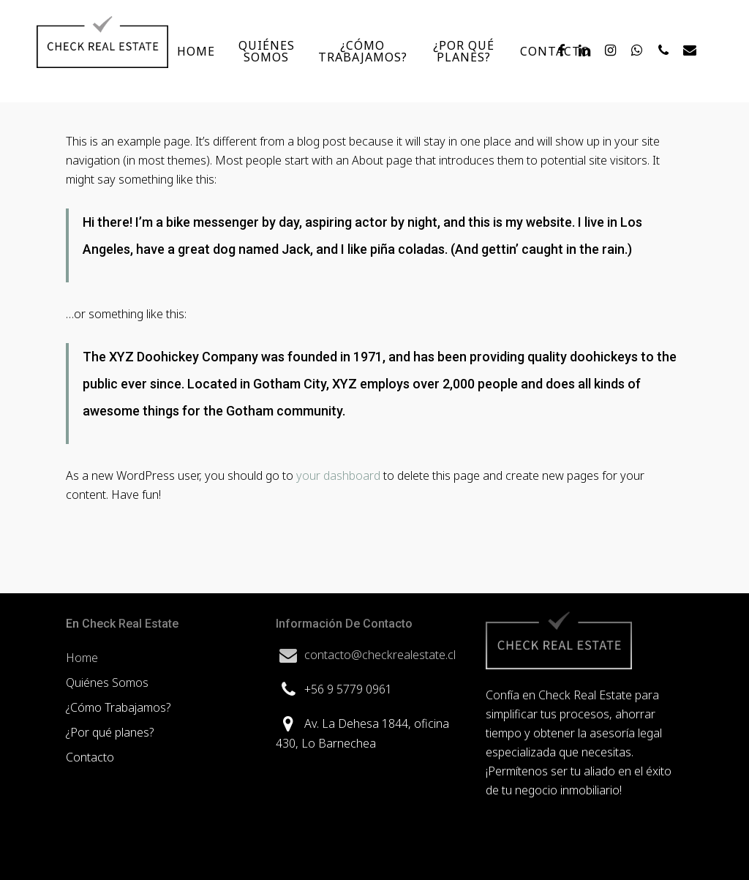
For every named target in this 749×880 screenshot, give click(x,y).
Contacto (90, 757)
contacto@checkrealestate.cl (380, 655)
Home (82, 658)
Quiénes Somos (107, 682)
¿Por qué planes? (110, 732)
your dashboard (338, 475)
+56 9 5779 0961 (348, 689)
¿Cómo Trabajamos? (118, 707)
